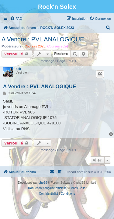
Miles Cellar (78, 188)
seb (18, 69)
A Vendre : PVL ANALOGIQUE (43, 39)
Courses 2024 (57, 46)
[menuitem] (16, 18)
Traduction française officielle (47, 188)
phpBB (43, 182)
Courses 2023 (35, 46)
